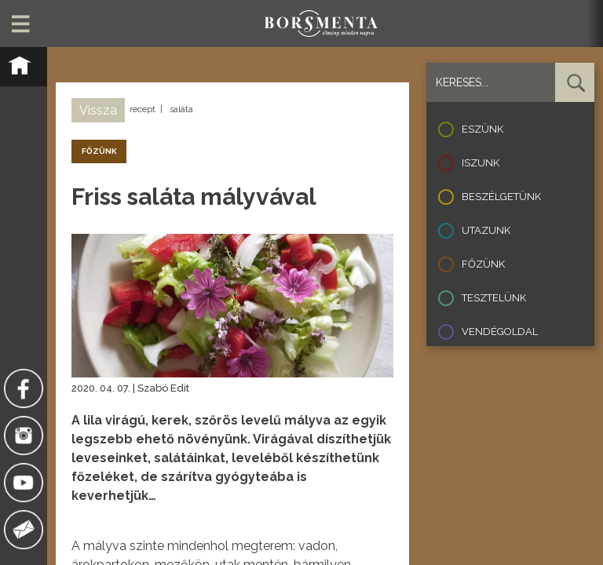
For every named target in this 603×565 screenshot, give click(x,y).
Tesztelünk (494, 298)
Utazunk (486, 230)
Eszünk (482, 129)
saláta (181, 109)
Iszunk (480, 163)
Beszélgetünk (501, 196)
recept (142, 109)
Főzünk (483, 264)
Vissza (98, 110)
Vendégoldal (500, 331)
